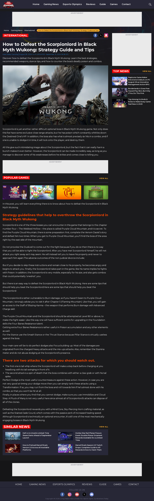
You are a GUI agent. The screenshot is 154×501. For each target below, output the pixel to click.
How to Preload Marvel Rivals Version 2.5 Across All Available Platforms (36, 447)
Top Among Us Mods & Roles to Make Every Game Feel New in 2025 (139, 101)
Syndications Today (101, 499)
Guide (103, 4)
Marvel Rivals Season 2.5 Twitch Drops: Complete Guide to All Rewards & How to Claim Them (88, 447)
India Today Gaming (10, 54)
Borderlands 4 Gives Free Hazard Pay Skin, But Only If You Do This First (139, 91)
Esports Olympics (72, 4)
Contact (126, 4)
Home (36, 4)
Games (114, 4)
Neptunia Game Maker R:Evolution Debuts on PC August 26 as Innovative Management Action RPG (139, 80)
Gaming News (51, 4)
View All (103, 178)
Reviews (90, 4)
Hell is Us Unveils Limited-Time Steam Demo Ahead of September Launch (37, 435)
